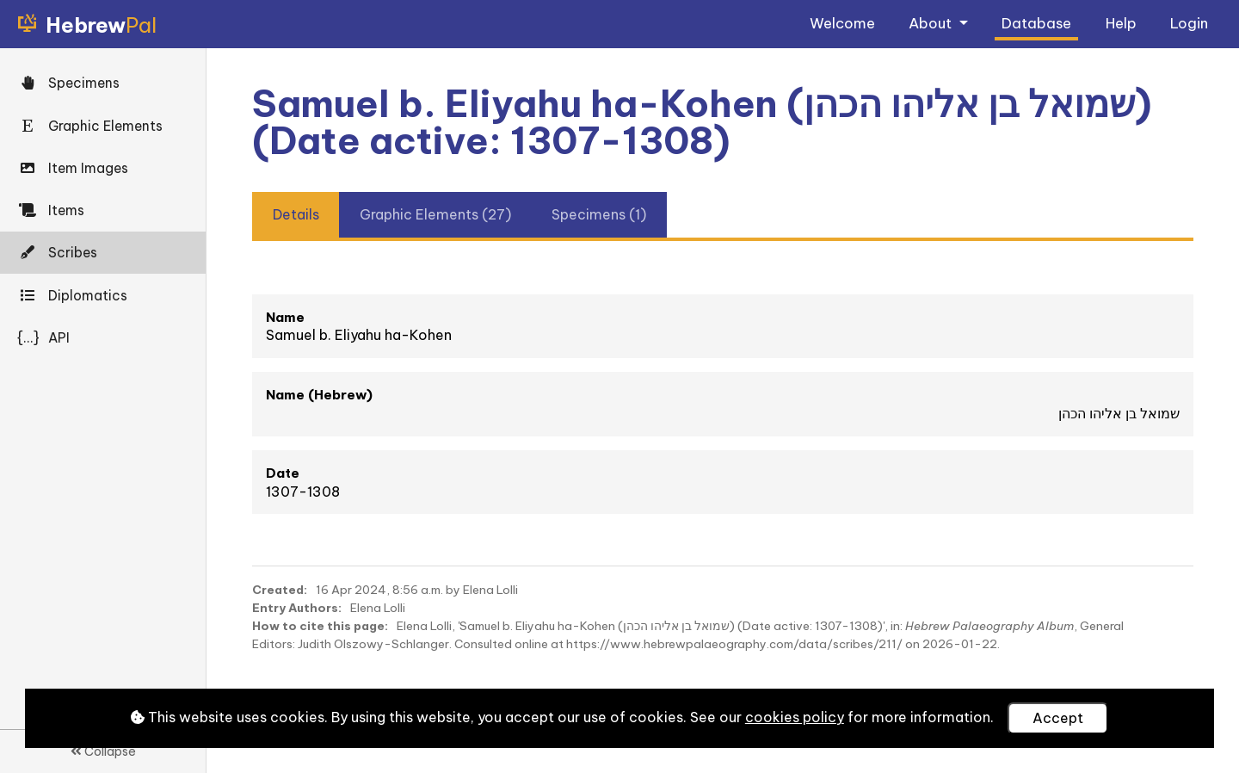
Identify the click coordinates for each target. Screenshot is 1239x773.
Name (285, 317)
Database (1036, 23)
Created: (279, 589)
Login (1189, 23)
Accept (1057, 718)
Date (282, 473)
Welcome (842, 23)
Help (1121, 23)
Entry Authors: (297, 607)
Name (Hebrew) (319, 394)
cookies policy (794, 717)
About (932, 23)
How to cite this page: (320, 626)
